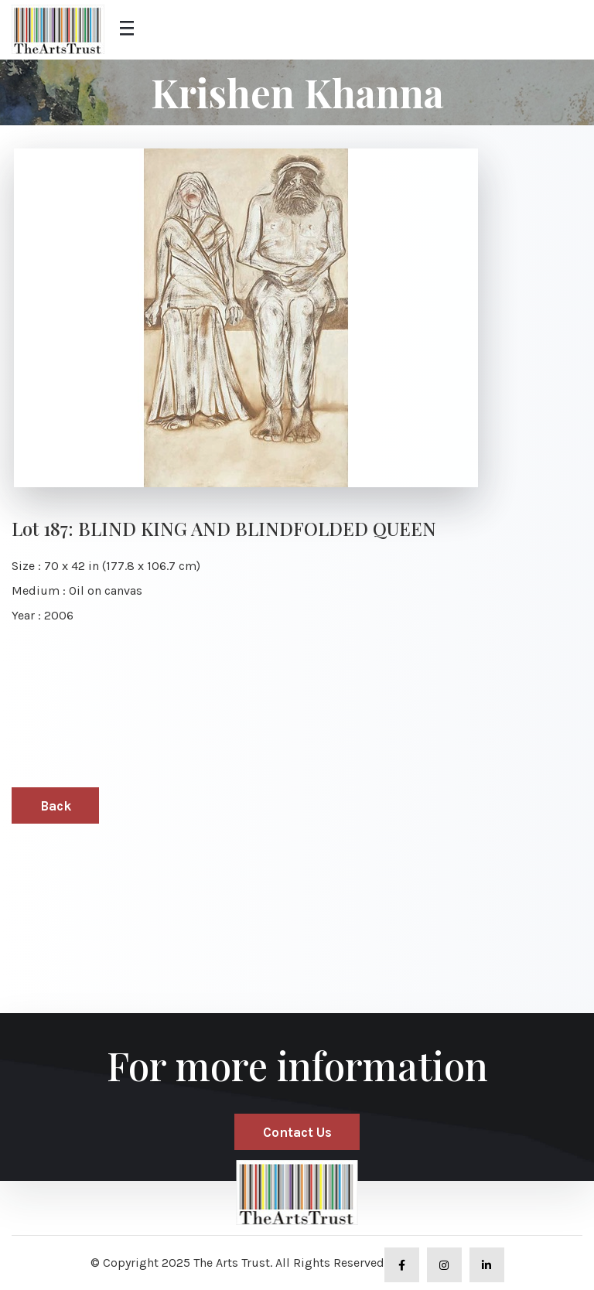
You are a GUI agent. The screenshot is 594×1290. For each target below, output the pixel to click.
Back (55, 806)
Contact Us (297, 1132)
